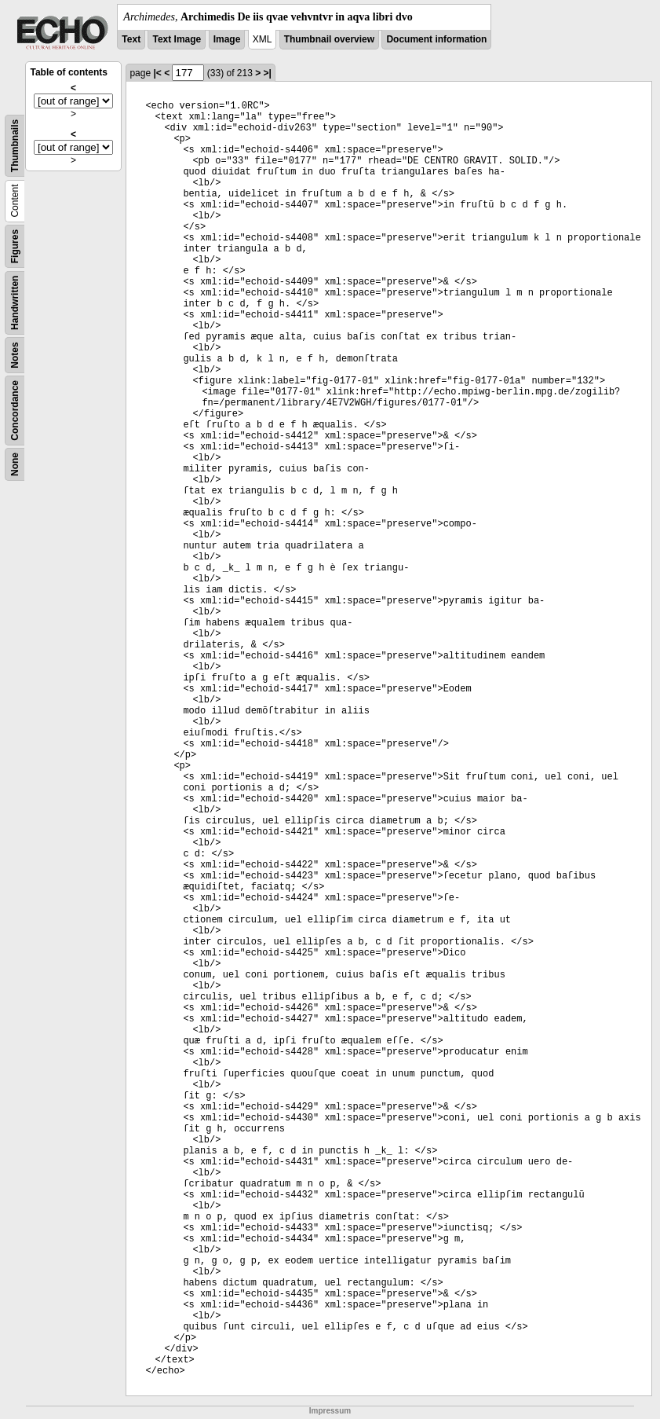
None (14, 464)
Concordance (14, 410)
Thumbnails (14, 145)
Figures (14, 246)
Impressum (330, 1410)
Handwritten (14, 303)
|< (157, 73)
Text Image (176, 39)
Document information (436, 39)
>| (268, 73)
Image (227, 39)
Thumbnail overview (329, 39)
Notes (14, 355)
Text (131, 39)
